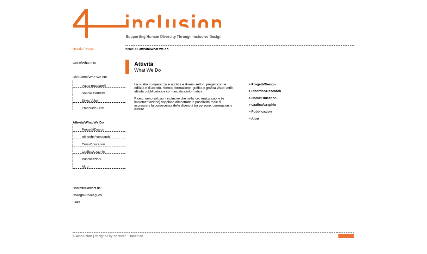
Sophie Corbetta (93, 93)
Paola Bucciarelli (94, 85)
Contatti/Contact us (86, 188)
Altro (85, 166)
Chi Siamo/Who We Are (90, 77)
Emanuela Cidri (93, 108)
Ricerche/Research (96, 137)
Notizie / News (83, 48)
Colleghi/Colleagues (87, 195)
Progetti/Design (93, 129)
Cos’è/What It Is (84, 63)
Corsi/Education (93, 144)
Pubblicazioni (91, 159)
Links (76, 202)
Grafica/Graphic (93, 151)
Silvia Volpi (90, 100)
